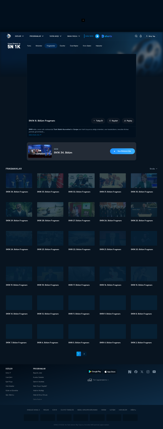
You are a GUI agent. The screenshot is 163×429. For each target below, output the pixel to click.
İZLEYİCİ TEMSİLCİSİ (67, 410)
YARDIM (103, 410)
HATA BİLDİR (123, 410)
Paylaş (128, 121)
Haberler (99, 46)
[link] (8, 36)
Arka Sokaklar (10, 386)
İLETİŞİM (112, 410)
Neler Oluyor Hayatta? (40, 386)
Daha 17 (8, 373)
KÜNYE (54, 410)
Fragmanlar (51, 46)
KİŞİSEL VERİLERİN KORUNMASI (87, 410)
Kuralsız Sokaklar (38, 377)
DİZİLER (9, 369)
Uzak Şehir (9, 377)
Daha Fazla (36, 399)
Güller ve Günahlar (12, 390)
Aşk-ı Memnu (10, 395)
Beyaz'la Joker (37, 373)
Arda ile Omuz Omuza (40, 395)
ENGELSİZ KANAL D (33, 410)
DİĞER (133, 410)
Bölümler (39, 46)
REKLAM (46, 410)
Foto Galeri (87, 46)
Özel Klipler (74, 46)
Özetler (62, 46)
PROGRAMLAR (39, 369)
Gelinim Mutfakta (38, 382)
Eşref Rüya (9, 382)
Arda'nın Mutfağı (38, 390)
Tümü (29, 46)
